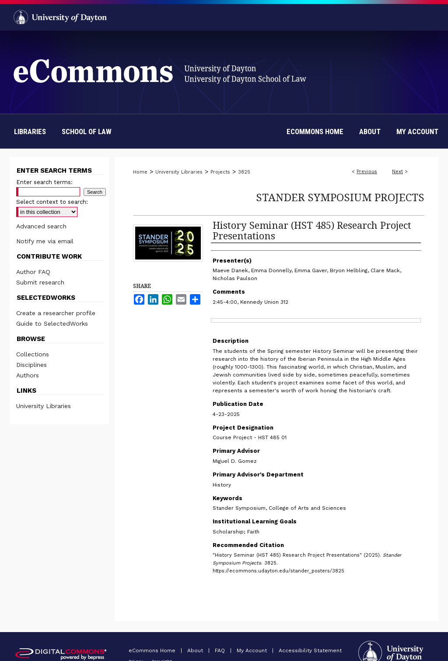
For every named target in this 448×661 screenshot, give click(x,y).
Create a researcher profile (55, 312)
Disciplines (31, 364)
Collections (32, 354)
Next (397, 171)
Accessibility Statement (310, 650)
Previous (367, 171)
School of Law (87, 131)
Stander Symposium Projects (340, 197)
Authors (27, 375)
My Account (253, 650)
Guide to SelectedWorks (52, 323)
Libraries (30, 131)
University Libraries (179, 172)
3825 (244, 172)
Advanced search (41, 226)
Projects (220, 172)
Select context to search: (52, 202)
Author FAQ (33, 271)
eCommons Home (153, 650)
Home (140, 172)
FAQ (221, 650)
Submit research (40, 282)
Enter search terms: (44, 182)
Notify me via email (45, 241)
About (196, 650)
